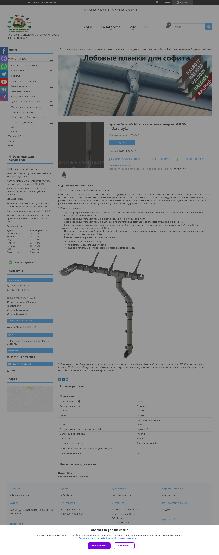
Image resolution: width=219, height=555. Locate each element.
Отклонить (124, 545)
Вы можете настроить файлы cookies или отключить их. (108, 538)
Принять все (99, 545)
